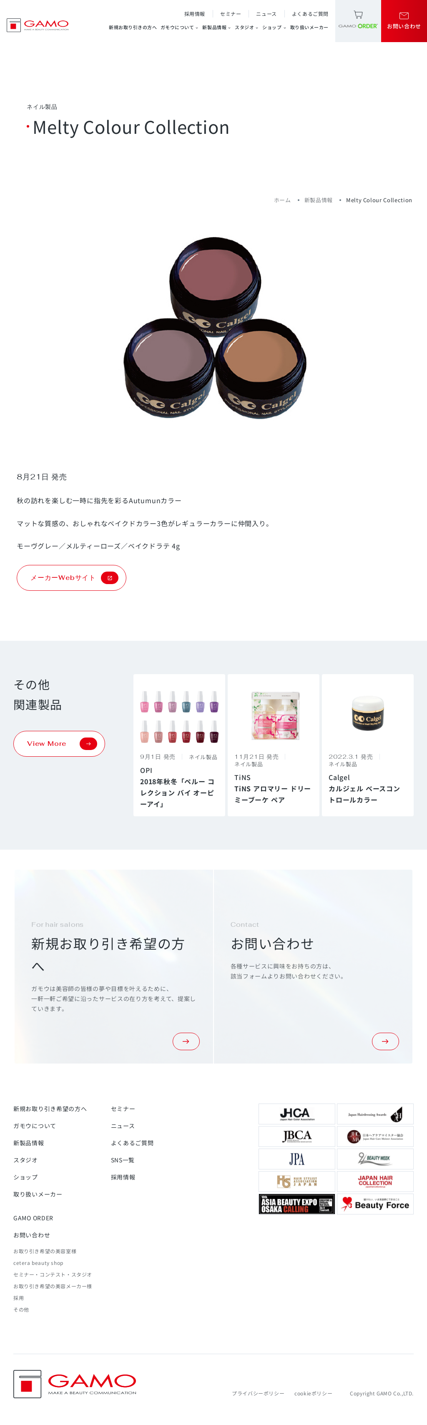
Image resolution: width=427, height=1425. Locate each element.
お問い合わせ (31, 1235)
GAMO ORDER (33, 1218)
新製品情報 (216, 27)
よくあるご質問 (310, 13)
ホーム (282, 200)
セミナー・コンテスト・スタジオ (52, 1274)
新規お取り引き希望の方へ (50, 1108)
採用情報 (194, 13)
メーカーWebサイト (74, 578)
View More (62, 744)
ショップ (274, 27)
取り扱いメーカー (309, 27)
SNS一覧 (123, 1160)
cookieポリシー (313, 1393)
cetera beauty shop (38, 1262)
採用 (18, 1297)
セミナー (230, 13)
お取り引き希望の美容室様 (44, 1250)
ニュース (266, 13)
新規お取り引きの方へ (133, 27)
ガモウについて (180, 27)
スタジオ (247, 27)
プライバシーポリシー (258, 1393)
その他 (21, 1309)
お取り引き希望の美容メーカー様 (52, 1286)
